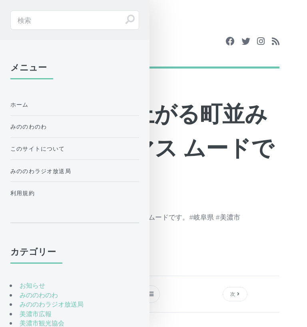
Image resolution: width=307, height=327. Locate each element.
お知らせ (32, 285)
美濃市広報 (36, 313)
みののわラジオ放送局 (40, 171)
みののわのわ (28, 126)
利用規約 (22, 193)
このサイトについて (37, 148)
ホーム (19, 104)
